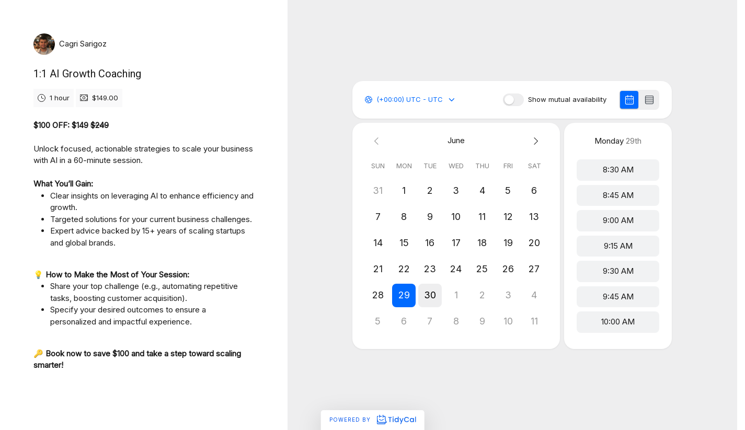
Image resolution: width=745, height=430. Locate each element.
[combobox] (377, 100)
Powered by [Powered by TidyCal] (372, 419)
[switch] (513, 100)
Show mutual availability (567, 99)
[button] (404, 295)
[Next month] (534, 141)
